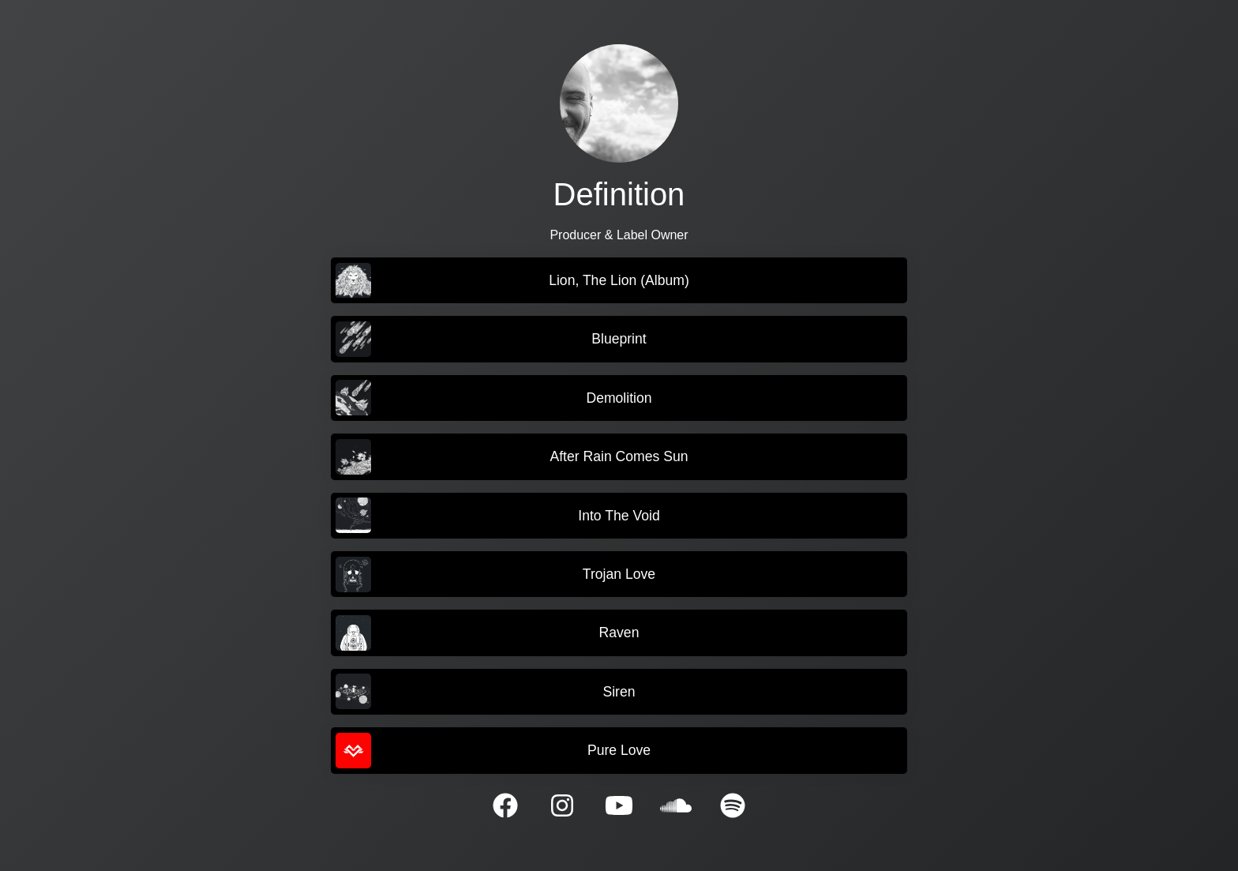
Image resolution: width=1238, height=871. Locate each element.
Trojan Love (495, 574)
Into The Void (497, 515)
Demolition (493, 397)
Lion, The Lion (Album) (512, 280)
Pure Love (493, 750)
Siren (485, 691)
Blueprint (491, 339)
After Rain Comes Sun (512, 457)
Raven (487, 633)
